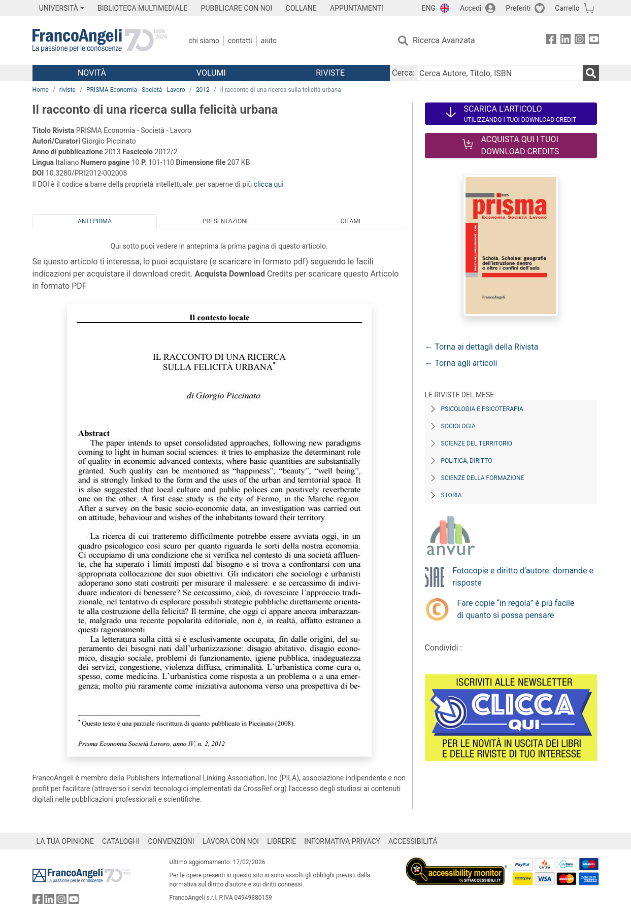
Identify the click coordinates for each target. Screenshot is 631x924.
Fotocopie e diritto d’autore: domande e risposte (522, 577)
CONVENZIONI (171, 841)
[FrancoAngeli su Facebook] (551, 41)
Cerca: (403, 73)
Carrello (567, 8)
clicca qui (269, 184)
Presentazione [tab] (226, 221)
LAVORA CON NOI (231, 841)
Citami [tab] (350, 221)
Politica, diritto (466, 460)
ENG (429, 8)
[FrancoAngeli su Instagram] (580, 41)
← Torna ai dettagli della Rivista (482, 347)
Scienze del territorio (477, 443)
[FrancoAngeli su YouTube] (594, 41)
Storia (451, 495)
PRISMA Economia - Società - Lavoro (135, 89)
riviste (67, 89)
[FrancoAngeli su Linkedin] (565, 41)
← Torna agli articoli (461, 363)
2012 (203, 89)
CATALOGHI (121, 841)
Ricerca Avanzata (444, 40)
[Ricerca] (591, 73)
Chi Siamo (204, 41)
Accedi (471, 8)
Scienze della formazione (482, 478)
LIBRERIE (281, 841)
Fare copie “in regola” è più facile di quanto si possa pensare (516, 609)
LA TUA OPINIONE (65, 841)
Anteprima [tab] (95, 221)
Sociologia (458, 426)
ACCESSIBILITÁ (412, 841)
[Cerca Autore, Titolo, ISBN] (499, 73)
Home (40, 89)
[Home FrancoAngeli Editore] (99, 40)
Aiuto (269, 41)
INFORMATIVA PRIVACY (342, 841)
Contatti (240, 41)
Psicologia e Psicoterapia (482, 409)
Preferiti (518, 8)
